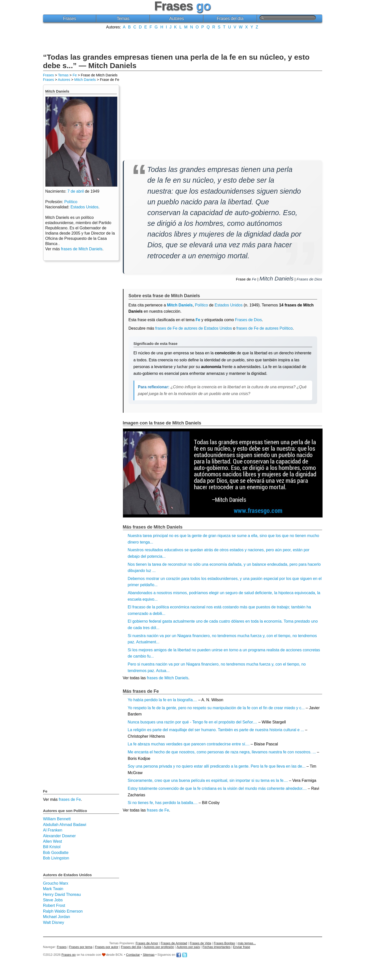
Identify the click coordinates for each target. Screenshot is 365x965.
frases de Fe (158, 810)
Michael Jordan (56, 917)
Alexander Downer (59, 836)
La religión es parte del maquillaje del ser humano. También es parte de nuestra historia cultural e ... (216, 730)
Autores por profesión (159, 947)
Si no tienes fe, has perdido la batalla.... (163, 803)
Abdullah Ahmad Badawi (64, 825)
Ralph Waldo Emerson (63, 911)
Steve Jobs (53, 900)
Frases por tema (80, 947)
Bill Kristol (52, 847)
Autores (176, 18)
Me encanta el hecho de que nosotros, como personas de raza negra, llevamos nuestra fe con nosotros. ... (222, 752)
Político (201, 305)
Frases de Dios (309, 279)
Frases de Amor (147, 943)
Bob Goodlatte (56, 852)
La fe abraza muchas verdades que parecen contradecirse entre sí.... (189, 744)
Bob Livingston (56, 858)
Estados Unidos (228, 305)
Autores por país (188, 947)
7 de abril (75, 191)
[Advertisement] (183, 40)
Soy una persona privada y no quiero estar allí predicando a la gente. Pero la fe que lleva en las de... (216, 766)
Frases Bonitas (224, 943)
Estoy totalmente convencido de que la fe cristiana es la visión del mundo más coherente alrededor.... (217, 788)
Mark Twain (53, 889)
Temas (123, 18)
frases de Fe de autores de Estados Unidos (193, 328)
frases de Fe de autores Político (264, 328)
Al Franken (52, 830)
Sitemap (148, 955)
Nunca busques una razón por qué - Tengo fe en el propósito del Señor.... (192, 722)
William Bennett (57, 819)
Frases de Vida (200, 943)
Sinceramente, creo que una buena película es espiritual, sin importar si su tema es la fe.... (208, 780)
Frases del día (230, 18)
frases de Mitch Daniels (167, 678)
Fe (75, 75)
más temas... (247, 943)
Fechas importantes (216, 947)
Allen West (52, 841)
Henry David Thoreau (62, 894)
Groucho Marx (55, 883)
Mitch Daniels (85, 80)
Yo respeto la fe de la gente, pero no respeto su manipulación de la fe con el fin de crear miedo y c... (216, 708)
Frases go (69, 955)
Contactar (133, 955)
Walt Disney (53, 922)
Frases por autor (106, 947)
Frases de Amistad (174, 943)
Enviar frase (241, 947)
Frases (69, 18)
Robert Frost (54, 905)
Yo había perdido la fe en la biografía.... (162, 700)
